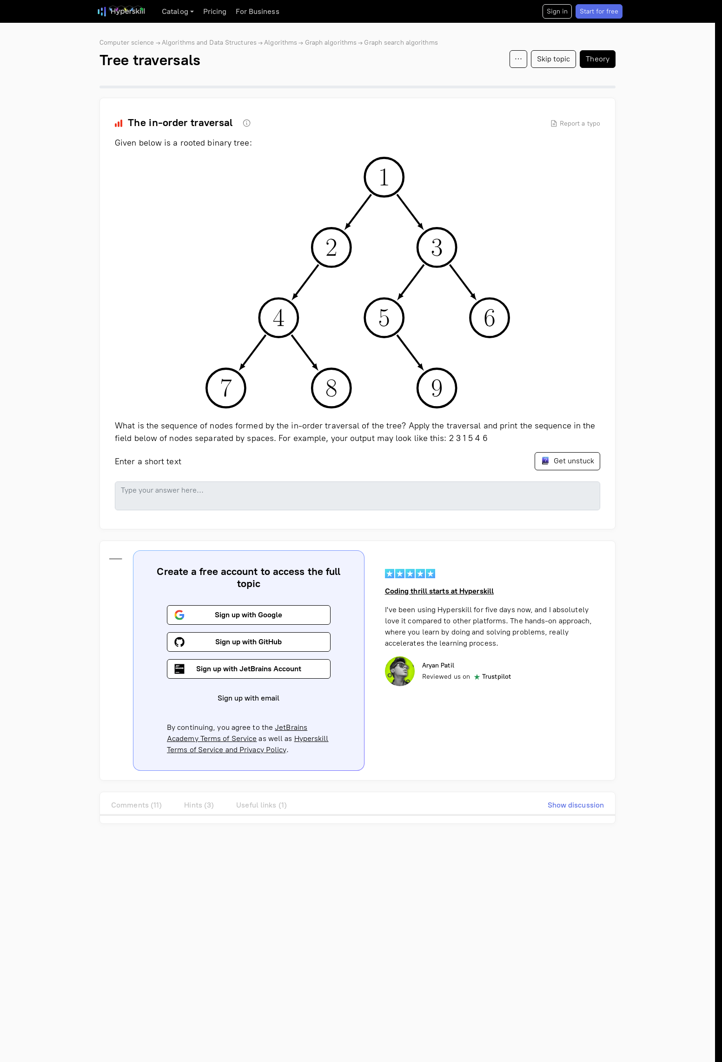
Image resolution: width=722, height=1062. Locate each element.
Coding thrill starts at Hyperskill (439, 591)
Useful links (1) (261, 805)
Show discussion (576, 805)
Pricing (215, 11)
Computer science (126, 43)
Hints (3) (199, 805)
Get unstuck (567, 460)
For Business (257, 11)
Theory (597, 58)
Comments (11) (136, 805)
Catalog (175, 11)
